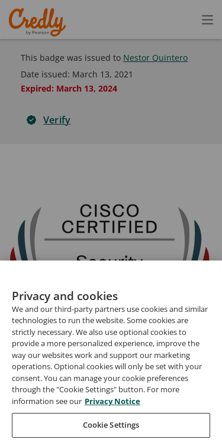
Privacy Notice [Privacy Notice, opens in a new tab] (112, 424)
